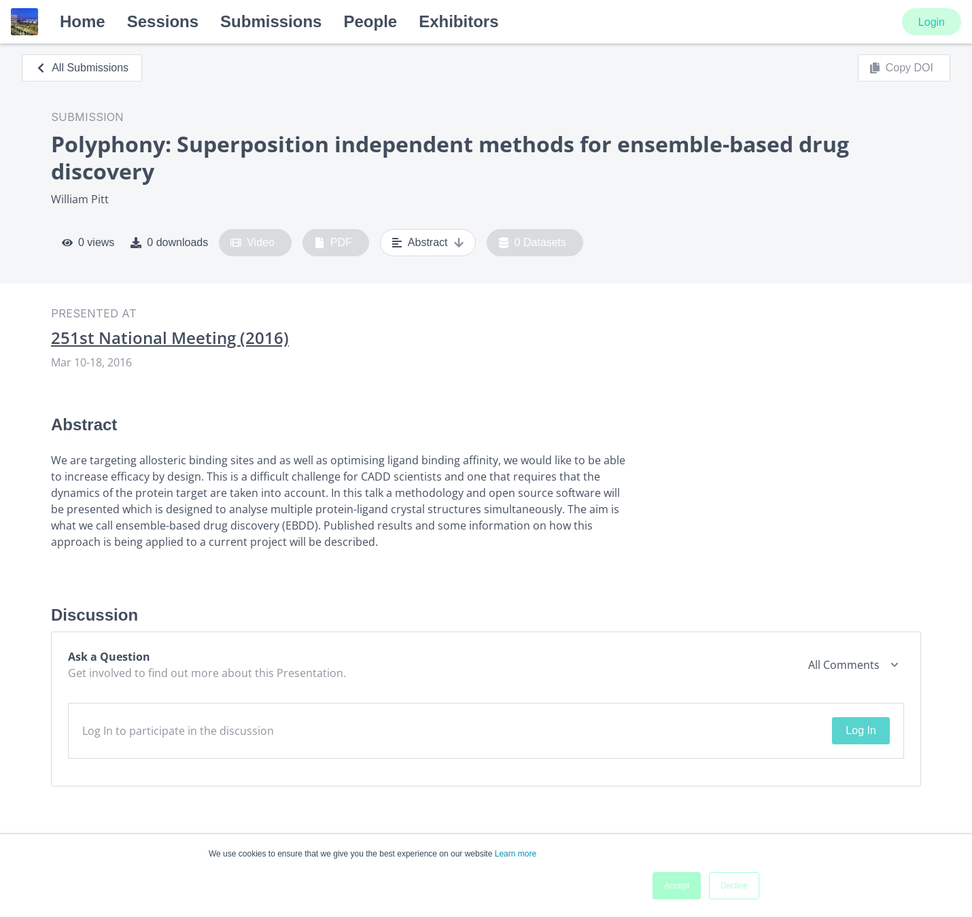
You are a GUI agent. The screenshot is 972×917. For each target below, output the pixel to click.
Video (252, 243)
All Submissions (81, 67)
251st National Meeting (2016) (170, 338)
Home (82, 21)
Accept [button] (676, 885)
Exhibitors (458, 21)
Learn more (515, 854)
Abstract (428, 243)
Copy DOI (901, 68)
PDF (333, 243)
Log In (860, 730)
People (370, 21)
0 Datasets (532, 243)
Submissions (271, 21)
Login (931, 22)
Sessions (162, 21)
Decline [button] (734, 885)
